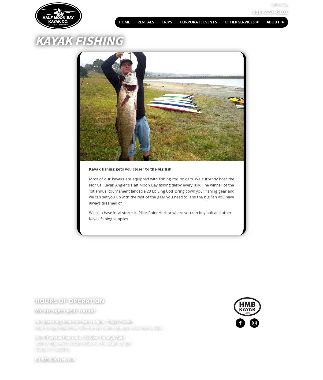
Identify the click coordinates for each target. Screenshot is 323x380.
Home (124, 22)
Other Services (242, 22)
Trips (167, 22)
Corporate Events (198, 22)
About (275, 22)
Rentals (145, 22)
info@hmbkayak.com (55, 359)
